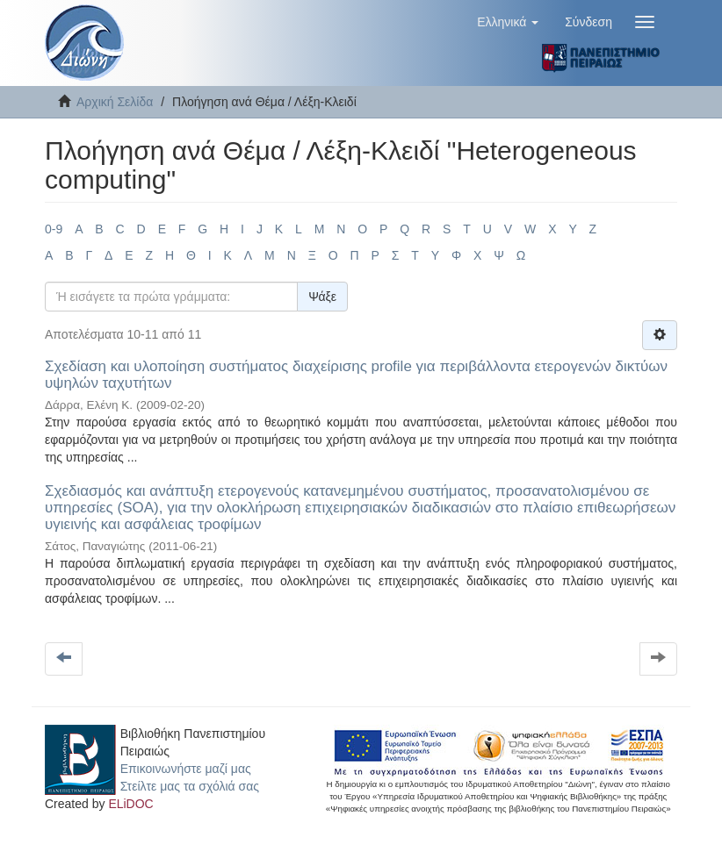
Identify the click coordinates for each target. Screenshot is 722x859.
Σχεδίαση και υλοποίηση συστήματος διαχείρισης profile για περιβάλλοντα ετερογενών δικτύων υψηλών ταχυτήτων (356, 374)
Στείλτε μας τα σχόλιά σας (189, 786)
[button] (508, 22)
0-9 (53, 229)
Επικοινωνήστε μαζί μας (185, 769)
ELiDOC (130, 804)
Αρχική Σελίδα (114, 102)
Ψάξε (322, 297)
